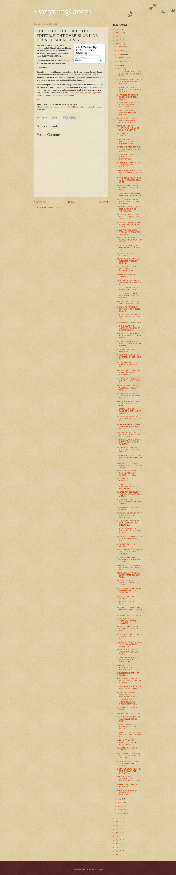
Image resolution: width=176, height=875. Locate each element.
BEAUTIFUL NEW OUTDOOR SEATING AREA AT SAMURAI (128, 763)
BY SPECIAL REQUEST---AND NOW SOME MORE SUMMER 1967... (129, 660)
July (119, 65)
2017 (118, 829)
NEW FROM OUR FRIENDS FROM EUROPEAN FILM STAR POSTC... (128, 201)
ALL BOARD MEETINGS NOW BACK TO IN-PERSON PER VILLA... (129, 74)
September (122, 58)
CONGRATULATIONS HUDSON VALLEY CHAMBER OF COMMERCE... (129, 644)
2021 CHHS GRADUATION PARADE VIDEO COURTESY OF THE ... (129, 240)
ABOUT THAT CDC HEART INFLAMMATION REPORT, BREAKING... (128, 296)
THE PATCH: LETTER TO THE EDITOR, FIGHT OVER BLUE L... (129, 457)
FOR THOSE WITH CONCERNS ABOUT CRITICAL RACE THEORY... (129, 667)
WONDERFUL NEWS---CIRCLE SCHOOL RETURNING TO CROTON (129, 82)
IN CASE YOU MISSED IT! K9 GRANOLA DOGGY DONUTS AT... (129, 610)
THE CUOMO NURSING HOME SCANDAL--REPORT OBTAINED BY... (129, 515)
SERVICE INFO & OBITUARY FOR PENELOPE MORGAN (129, 194)
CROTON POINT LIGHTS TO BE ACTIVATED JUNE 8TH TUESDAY (128, 756)
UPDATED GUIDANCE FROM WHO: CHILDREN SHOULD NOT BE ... (129, 336)
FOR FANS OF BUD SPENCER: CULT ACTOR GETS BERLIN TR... (129, 172)
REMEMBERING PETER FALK (129, 322)
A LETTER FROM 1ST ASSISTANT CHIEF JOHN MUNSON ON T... (128, 486)
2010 (118, 855)
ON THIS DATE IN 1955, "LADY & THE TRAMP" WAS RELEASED (129, 372)
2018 (118, 825)
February (121, 810)
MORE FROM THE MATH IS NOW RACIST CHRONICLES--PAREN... (128, 694)
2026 (118, 29)
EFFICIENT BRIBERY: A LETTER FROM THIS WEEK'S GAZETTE (126, 269)
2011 (118, 851)
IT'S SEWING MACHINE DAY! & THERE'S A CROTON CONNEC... (129, 552)
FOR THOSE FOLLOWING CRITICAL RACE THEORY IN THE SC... (129, 465)
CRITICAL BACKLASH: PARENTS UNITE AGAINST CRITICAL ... (129, 411)
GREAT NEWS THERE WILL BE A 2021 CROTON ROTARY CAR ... (129, 403)
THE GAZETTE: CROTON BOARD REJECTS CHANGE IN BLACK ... (129, 89)
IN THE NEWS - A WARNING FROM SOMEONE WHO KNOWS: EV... (128, 523)
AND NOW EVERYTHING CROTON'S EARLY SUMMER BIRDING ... (129, 531)
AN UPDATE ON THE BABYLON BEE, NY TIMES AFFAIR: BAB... (128, 742)
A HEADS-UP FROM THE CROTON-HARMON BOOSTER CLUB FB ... (127, 702)
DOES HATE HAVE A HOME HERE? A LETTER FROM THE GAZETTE (128, 217)
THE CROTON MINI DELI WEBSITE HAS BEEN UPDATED (127, 112)
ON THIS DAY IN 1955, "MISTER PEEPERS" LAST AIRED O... (128, 583)
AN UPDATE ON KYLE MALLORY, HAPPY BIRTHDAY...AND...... (126, 141)
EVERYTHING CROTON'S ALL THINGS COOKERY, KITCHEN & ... (129, 165)
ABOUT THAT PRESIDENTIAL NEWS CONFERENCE (129, 289)
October (121, 54)
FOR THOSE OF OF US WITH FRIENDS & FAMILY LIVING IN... (129, 567)
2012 (118, 847)
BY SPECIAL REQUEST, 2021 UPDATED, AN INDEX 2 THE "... (129, 357)
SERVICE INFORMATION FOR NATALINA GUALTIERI (129, 687)
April (120, 803)
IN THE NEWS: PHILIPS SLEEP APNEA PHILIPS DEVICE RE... (129, 538)
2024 (118, 37)
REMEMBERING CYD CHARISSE (125, 480)
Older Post (102, 202)
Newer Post (40, 202)
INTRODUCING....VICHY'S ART (129, 713)
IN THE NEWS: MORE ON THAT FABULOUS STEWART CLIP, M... (129, 419)
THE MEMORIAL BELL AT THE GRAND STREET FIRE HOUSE (129, 727)
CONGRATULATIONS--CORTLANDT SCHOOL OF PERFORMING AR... (128, 328)
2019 (118, 822)
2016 (118, 833)
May (119, 799)
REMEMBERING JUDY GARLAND (126, 350)
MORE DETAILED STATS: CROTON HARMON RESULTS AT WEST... (127, 120)
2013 (118, 844)
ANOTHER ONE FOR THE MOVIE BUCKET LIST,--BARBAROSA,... (127, 792)
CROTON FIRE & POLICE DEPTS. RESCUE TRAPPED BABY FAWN (129, 681)
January (121, 814)
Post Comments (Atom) (53, 207)
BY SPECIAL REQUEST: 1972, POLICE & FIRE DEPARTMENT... (129, 157)
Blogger (100, 870)
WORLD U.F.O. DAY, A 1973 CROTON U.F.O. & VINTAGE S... (129, 282)
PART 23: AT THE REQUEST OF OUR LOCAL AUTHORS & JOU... (129, 248)
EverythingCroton (62, 11)
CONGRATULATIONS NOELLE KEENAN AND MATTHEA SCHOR (129, 224)
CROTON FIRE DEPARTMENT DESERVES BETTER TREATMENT (129, 590)
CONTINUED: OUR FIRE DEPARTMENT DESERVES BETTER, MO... (129, 434)
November (122, 51)
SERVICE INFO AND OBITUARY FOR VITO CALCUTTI (126, 621)
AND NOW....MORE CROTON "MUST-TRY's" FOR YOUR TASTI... (128, 317)
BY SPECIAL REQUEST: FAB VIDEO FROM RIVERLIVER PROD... (129, 149)
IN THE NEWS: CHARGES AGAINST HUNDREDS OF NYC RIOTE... (128, 396)
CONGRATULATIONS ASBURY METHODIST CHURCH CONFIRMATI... (129, 209)
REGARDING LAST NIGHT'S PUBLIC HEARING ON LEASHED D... (128, 365)
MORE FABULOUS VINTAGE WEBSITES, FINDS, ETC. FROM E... (128, 188)
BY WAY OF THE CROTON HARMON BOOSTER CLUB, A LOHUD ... (129, 559)
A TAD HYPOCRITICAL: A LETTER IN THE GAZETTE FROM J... (128, 309)
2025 (118, 33)
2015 (118, 836)
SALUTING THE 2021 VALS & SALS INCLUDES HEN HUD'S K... (128, 719)
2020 (118, 818)
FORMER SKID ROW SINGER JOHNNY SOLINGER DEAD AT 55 (129, 180)
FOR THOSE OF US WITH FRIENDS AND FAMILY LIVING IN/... (127, 97)
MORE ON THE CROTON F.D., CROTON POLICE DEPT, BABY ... (129, 652)
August (121, 61)
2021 (118, 44)
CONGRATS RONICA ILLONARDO (125, 254)
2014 (118, 840)
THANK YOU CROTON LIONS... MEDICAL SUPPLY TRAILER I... (129, 734)
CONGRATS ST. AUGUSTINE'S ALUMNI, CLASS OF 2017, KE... (129, 636)
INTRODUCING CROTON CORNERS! (127, 785)
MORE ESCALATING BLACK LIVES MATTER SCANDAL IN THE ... (129, 575)
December (122, 47)
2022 (118, 40)
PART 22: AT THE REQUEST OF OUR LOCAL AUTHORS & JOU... (129, 494)
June (120, 69)
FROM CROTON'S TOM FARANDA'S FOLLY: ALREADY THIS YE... (126, 473)
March (120, 806)
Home (71, 202)
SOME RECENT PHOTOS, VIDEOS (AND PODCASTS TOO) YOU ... (128, 232)
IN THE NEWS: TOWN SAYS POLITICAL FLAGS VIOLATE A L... (129, 380)
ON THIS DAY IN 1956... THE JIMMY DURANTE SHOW (128, 302)
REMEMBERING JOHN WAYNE (129, 615)
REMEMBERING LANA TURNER (126, 135)
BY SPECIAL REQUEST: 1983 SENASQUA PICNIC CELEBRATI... (128, 105)
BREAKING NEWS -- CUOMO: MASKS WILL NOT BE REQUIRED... (129, 771)
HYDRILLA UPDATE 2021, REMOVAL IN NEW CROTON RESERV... (129, 344)
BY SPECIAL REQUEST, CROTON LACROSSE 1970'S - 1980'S (129, 502)
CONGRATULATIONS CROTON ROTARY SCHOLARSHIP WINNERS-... (129, 442)
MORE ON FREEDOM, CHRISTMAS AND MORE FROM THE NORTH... (128, 128)
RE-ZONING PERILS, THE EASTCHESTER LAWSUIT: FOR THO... (128, 450)
